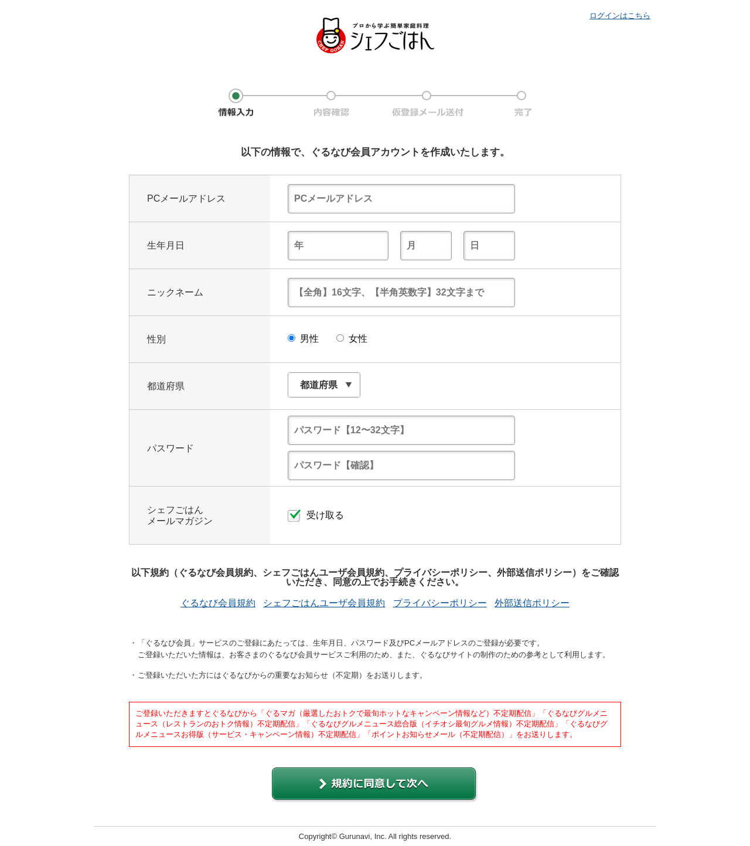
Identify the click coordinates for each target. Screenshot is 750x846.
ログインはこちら (619, 15)
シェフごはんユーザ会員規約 (324, 603)
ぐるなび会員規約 (217, 603)
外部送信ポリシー (532, 603)
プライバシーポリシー (440, 603)
